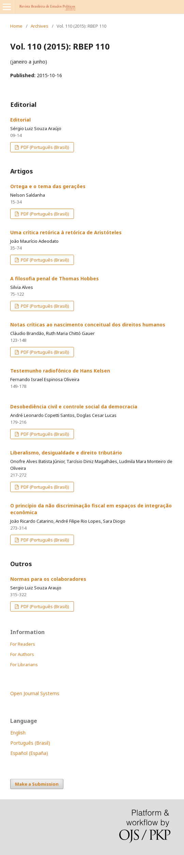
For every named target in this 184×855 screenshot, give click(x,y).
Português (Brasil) (30, 743)
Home (16, 26)
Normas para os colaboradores (48, 579)
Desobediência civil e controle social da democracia (73, 406)
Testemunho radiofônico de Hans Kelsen (60, 370)
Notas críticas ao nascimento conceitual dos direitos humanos (87, 324)
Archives (39, 26)
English (18, 732)
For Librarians (24, 664)
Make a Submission (37, 784)
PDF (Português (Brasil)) (44, 147)
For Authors (22, 654)
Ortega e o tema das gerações (48, 186)
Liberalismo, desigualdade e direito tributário (66, 452)
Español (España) (29, 753)
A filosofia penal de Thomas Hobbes (54, 278)
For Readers (22, 644)
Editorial (20, 119)
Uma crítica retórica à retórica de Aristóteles (66, 232)
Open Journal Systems (34, 693)
